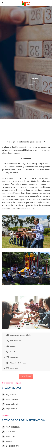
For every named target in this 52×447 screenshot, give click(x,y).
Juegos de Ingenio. (12, 404)
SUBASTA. (9, 441)
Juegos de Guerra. (12, 399)
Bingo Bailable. (11, 394)
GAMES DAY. (10, 436)
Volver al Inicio (26, 376)
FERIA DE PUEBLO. (13, 427)
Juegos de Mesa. (11, 409)
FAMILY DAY (10, 432)
